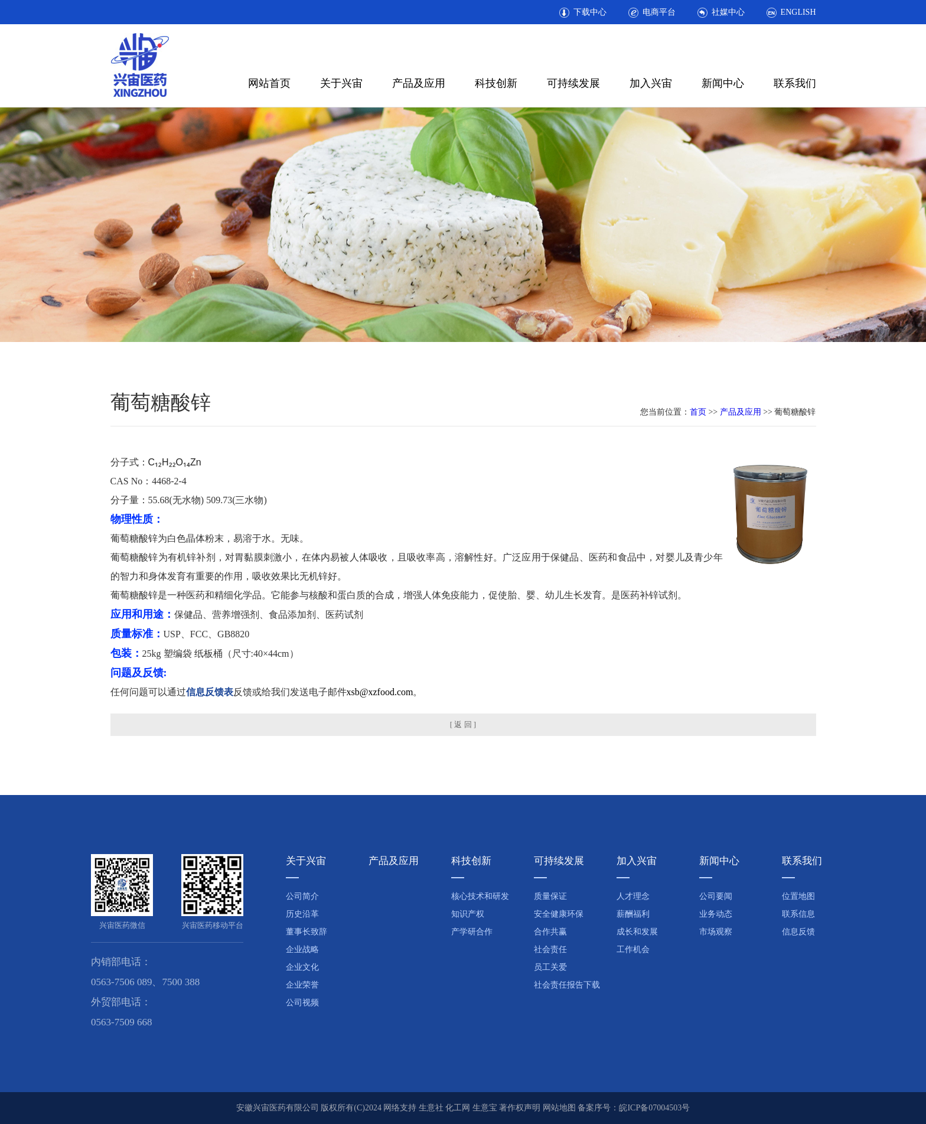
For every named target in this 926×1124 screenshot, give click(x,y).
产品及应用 (418, 83)
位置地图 (798, 896)
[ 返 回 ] (463, 724)
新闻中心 (723, 83)
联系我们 (795, 83)
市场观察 (715, 931)
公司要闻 (715, 896)
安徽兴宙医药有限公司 (277, 1107)
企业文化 (302, 967)
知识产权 (467, 914)
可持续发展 (573, 83)
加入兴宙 (651, 83)
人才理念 (633, 896)
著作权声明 (519, 1107)
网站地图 (559, 1107)
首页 (698, 412)
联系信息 (798, 914)
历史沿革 (302, 914)
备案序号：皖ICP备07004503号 (634, 1107)
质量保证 (550, 896)
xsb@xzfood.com (380, 692)
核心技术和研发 (480, 896)
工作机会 (633, 949)
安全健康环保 (558, 914)
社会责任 (550, 949)
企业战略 (302, 949)
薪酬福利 (633, 914)
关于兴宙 (341, 83)
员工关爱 (550, 967)
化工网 (457, 1107)
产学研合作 (472, 931)
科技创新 (496, 83)
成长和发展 (637, 931)
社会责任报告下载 (567, 984)
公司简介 (302, 896)
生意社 (431, 1107)
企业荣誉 (302, 984)
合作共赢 (550, 931)
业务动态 (715, 914)
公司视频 (302, 1002)
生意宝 (484, 1107)
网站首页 (269, 83)
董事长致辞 (306, 931)
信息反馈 (798, 931)
